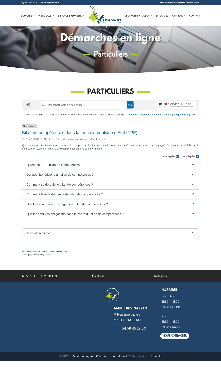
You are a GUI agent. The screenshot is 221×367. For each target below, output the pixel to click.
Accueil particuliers (33, 114)
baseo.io (50, 254)
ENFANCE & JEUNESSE (71, 15)
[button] (110, 165)
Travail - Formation (57, 114)
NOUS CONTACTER (175, 335)
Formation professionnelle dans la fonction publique (98, 114)
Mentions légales (83, 356)
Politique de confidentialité (113, 356)
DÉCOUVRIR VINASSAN (138, 15)
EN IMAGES (162, 15)
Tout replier (171, 156)
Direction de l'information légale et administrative (45, 252)
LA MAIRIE (28, 15)
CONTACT (194, 15)
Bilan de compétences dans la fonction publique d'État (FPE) (162, 114)
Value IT (156, 356)
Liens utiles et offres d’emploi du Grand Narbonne (179, 2)
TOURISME (178, 15)
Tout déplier (190, 156)
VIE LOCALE (46, 15)
